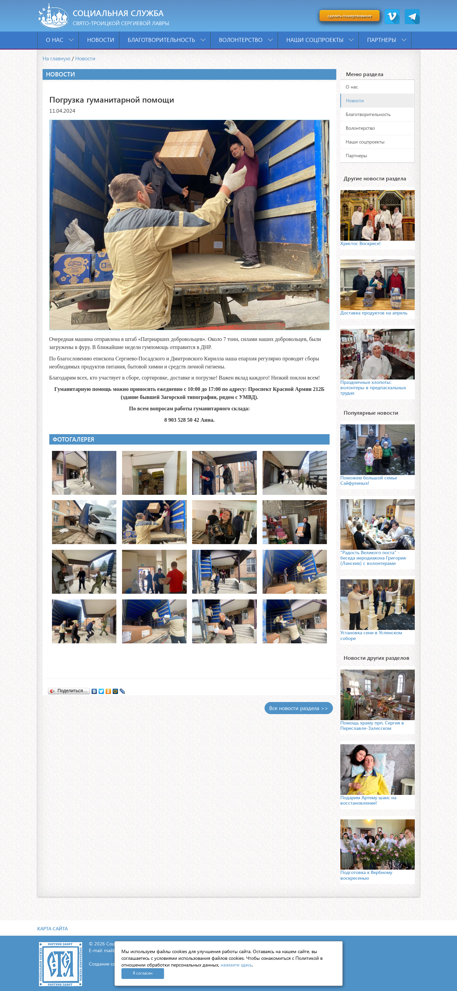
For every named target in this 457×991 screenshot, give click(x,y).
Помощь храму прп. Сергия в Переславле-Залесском (372, 725)
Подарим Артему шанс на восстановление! (368, 800)
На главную (56, 58)
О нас (60, 40)
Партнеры (386, 40)
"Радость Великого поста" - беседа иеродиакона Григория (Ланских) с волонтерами (373, 557)
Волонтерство (246, 40)
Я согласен (143, 973)
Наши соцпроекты (320, 40)
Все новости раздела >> (298, 707)
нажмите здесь (236, 964)
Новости (100, 40)
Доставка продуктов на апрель (373, 312)
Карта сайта (52, 928)
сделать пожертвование (350, 15)
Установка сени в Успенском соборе (371, 635)
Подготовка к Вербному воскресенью (366, 875)
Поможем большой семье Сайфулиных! (368, 480)
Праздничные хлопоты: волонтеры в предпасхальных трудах (373, 387)
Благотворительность (167, 40)
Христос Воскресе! (360, 243)
